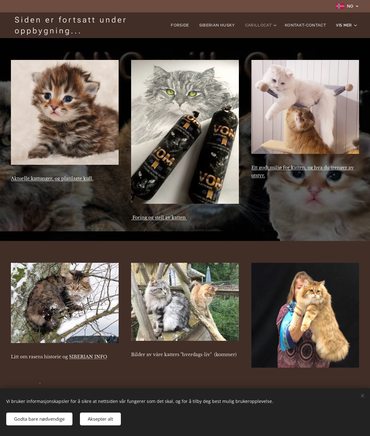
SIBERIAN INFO (88, 357)
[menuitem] (189, 25)
